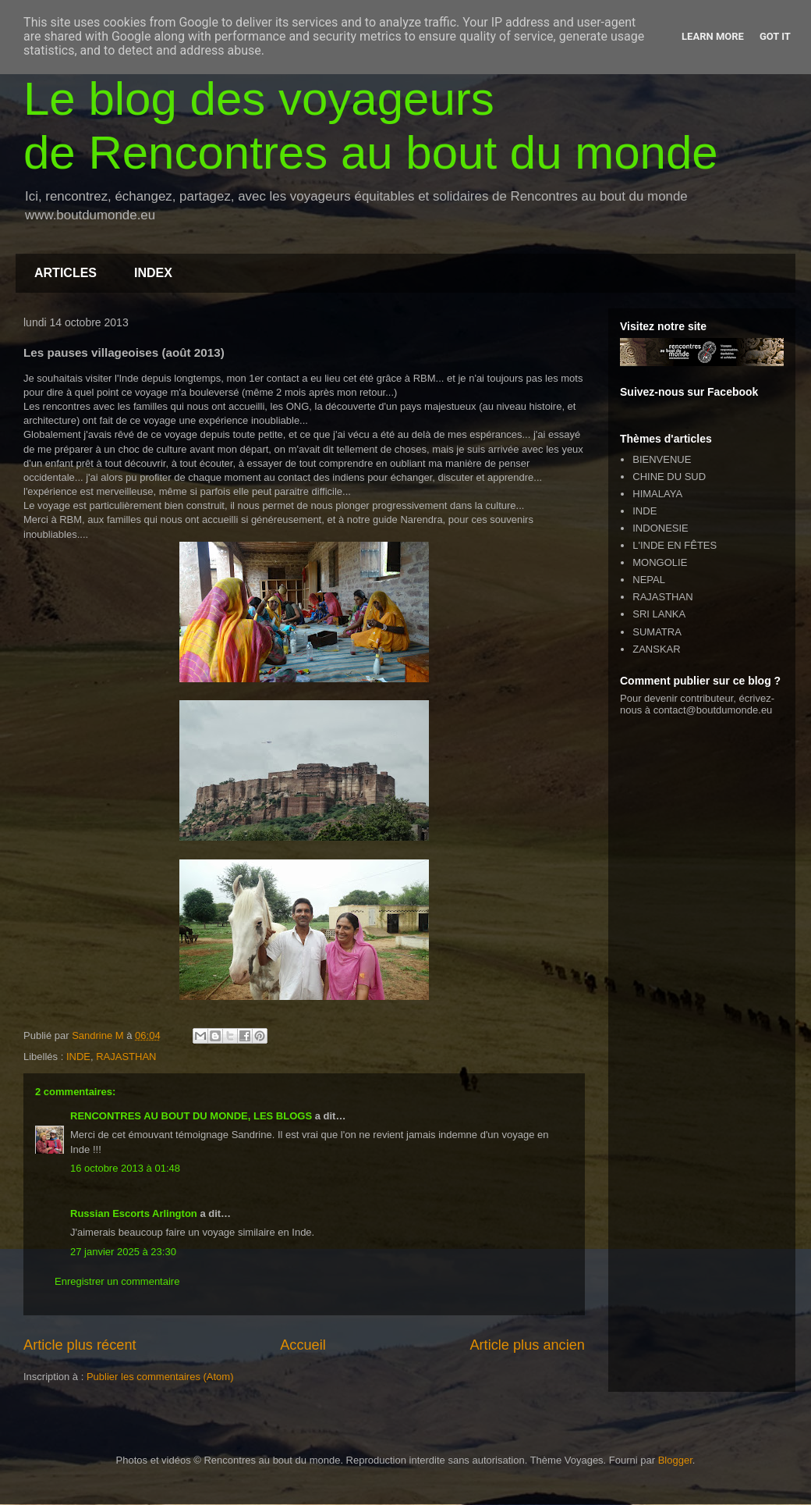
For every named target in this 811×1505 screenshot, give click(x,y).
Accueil (303, 1345)
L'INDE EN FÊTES (674, 545)
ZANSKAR (656, 649)
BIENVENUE (661, 459)
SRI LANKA (658, 614)
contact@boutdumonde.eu (713, 710)
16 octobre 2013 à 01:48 (125, 1168)
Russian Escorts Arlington (133, 1213)
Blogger (675, 1460)
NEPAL (648, 579)
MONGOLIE (659, 562)
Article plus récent (79, 1345)
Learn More (713, 36)
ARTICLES (65, 272)
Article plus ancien (527, 1345)
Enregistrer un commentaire (117, 1281)
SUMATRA (657, 632)
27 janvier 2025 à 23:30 (123, 1252)
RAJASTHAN (126, 1056)
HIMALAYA (657, 494)
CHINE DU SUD (669, 476)
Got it (775, 36)
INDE (78, 1056)
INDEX (153, 272)
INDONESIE (660, 528)
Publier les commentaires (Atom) (160, 1376)
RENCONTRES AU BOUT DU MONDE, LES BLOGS (191, 1116)
